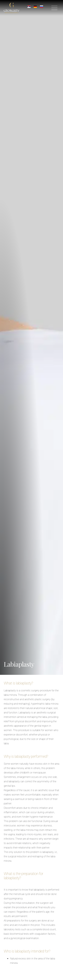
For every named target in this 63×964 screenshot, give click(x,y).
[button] (54, 8)
